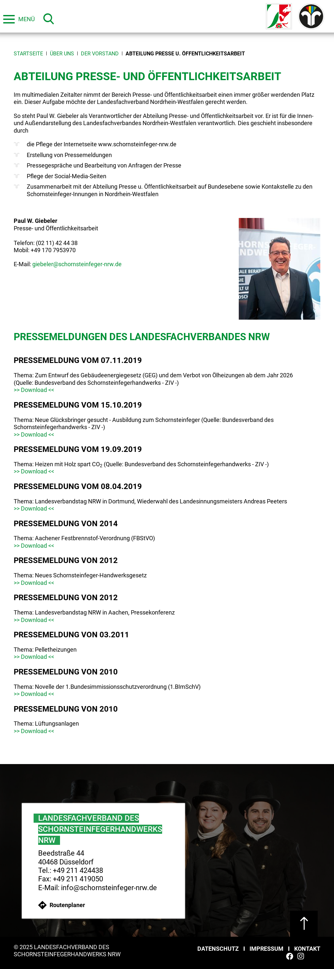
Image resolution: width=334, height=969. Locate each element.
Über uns (62, 54)
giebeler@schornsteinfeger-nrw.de (77, 264)
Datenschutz (218, 948)
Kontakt (307, 948)
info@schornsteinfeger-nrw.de (109, 888)
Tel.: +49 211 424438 (70, 870)
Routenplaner (61, 905)
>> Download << (34, 389)
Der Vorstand (100, 54)
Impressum (266, 948)
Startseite (28, 54)
